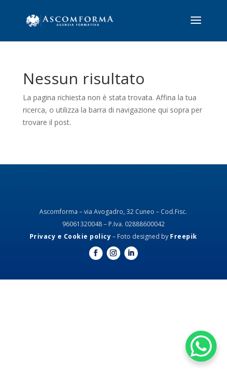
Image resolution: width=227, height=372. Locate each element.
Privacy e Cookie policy (70, 236)
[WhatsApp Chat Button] (201, 346)
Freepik (183, 236)
